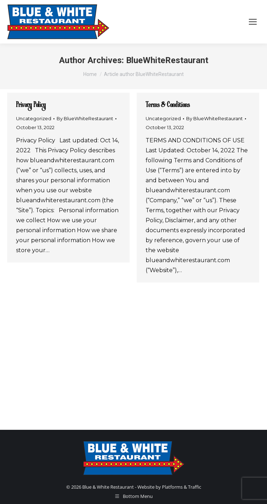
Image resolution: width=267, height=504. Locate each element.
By (85, 118)
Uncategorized (33, 118)
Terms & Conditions (168, 105)
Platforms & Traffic (181, 487)
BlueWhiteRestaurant (167, 60)
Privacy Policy (31, 105)
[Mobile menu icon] (253, 22)
